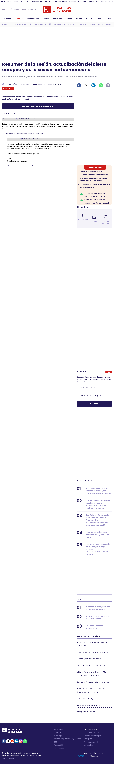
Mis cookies (89, 745)
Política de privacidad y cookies (67, 739)
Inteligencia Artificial (86, 711)
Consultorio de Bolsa (106, 222)
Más (108, 372)
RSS (55, 742)
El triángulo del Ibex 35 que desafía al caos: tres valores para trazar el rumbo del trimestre (98, 504)
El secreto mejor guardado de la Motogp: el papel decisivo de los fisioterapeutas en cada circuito (98, 549)
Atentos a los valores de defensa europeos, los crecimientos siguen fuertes (98, 491)
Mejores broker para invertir (89, 705)
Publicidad (58, 729)
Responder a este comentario (15, 134)
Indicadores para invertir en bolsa (92, 665)
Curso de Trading (85, 698)
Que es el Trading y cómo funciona (93, 682)
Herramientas (83, 207)
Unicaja (58, 1)
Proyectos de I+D (91, 742)
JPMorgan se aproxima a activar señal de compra (95, 195)
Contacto (58, 732)
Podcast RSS (59, 748)
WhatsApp (25, 741)
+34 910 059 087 (9, 758)
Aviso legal (58, 735)
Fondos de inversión (102, 1)
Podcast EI (58, 745)
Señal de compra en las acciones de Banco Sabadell (96, 201)
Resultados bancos (21, 1)
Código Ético (89, 739)
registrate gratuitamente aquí (15, 99)
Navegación (3, 9)
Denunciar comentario (35, 134)
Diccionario (82, 372)
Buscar (11, 9)
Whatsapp (101, 85)
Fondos (94, 221)
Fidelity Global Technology (38, 1)
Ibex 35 (64, 1)
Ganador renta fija (75, 1)
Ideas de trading (85, 191)
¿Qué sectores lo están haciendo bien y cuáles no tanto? (97, 535)
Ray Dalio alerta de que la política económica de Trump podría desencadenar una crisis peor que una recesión (97, 520)
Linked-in (93, 85)
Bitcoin (51, 1)
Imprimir (108, 85)
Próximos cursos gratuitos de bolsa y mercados (98, 608)
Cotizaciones (82, 219)
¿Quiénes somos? (91, 732)
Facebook (79, 85)
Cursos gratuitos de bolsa (89, 658)
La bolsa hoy (7, 1)
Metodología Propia (92, 735)
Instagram (21, 741)
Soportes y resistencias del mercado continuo (98, 617)
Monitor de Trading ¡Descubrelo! (94, 627)
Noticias (58, 84)
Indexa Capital (88, 1)
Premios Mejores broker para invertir (93, 652)
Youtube (12, 741)
